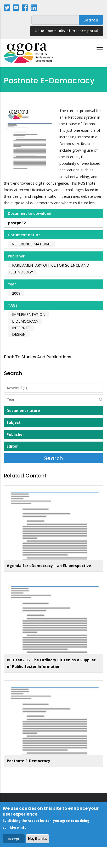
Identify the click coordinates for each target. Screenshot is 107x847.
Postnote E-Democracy (28, 760)
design (19, 334)
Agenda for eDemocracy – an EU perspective (49, 565)
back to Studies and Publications (37, 357)
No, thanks (37, 840)
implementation (28, 314)
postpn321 (18, 222)
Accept (13, 840)
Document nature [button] (23, 410)
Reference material (32, 243)
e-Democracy (25, 321)
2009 (16, 293)
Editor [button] (12, 446)
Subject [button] (14, 422)
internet (21, 327)
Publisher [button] (15, 434)
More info (18, 829)
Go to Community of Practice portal (66, 31)
